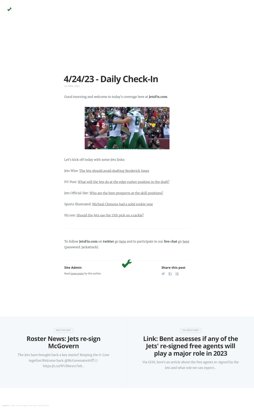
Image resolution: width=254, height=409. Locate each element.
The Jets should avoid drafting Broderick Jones (114, 171)
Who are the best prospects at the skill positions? (126, 193)
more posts (77, 273)
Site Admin (73, 268)
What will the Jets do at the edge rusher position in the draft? (124, 182)
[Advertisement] (127, 49)
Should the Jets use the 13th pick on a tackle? (110, 215)
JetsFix (6, 405)
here (122, 241)
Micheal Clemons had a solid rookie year (122, 204)
